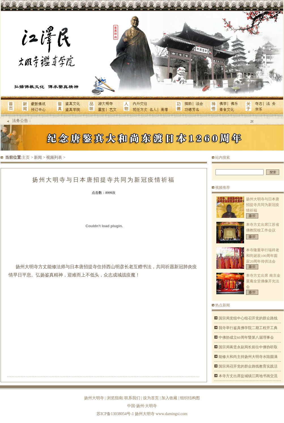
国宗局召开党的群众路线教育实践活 (248, 366)
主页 (26, 157)
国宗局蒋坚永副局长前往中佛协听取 (248, 347)
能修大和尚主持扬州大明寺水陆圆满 (248, 357)
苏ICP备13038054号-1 (115, 414)
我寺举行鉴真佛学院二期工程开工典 (248, 328)
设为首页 (151, 398)
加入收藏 (169, 398)
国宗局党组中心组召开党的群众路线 (248, 318)
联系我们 (132, 398)
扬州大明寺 (94, 398)
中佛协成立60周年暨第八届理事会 (246, 337)
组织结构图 (190, 398)
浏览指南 (115, 398)
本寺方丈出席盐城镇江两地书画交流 (248, 376)
